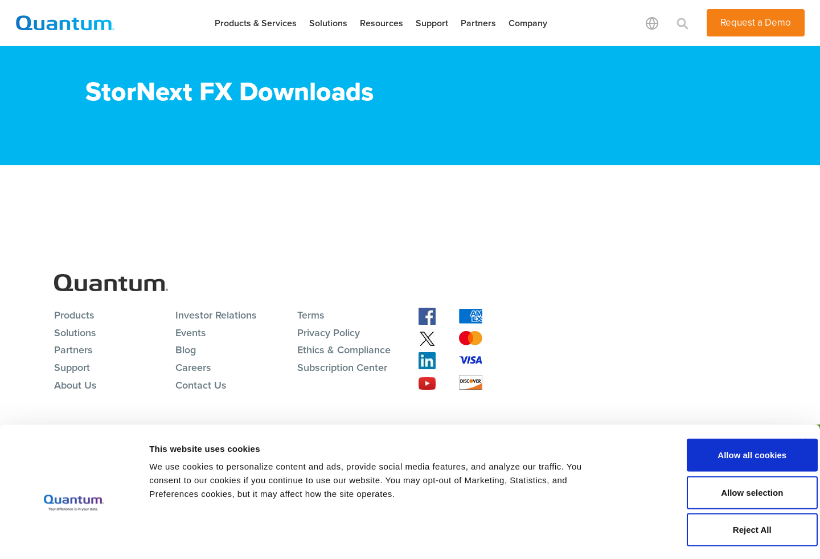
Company (528, 23)
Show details (597, 536)
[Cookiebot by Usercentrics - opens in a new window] (74, 536)
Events (190, 332)
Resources (381, 23)
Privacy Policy (328, 332)
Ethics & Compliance (344, 349)
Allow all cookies (696, 409)
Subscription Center (342, 367)
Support (432, 23)
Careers (193, 367)
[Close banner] (802, 397)
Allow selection (696, 447)
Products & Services (256, 23)
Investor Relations (216, 315)
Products (74, 315)
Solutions (328, 23)
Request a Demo (755, 22)
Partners (478, 23)
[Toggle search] (683, 23)
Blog (185, 349)
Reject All (695, 484)
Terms (311, 315)
